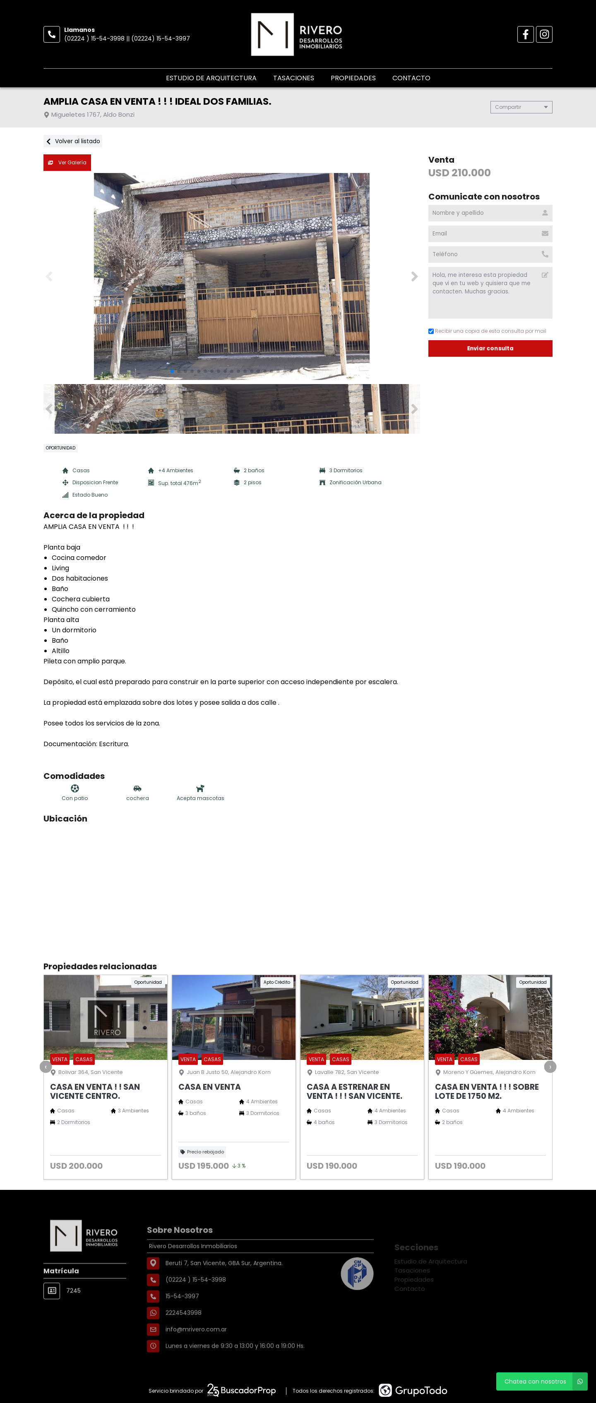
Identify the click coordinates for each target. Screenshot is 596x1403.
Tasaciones (293, 78)
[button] (414, 276)
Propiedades (353, 78)
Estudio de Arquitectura (211, 78)
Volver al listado (73, 141)
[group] (231, 276)
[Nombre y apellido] (490, 213)
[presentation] (46, 1066)
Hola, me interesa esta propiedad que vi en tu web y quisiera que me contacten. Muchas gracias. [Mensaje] (490, 293)
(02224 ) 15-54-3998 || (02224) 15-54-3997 (127, 38)
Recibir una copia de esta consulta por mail (487, 330)
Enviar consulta (490, 348)
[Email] (490, 234)
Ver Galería (67, 162)
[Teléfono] (490, 254)
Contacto (411, 78)
